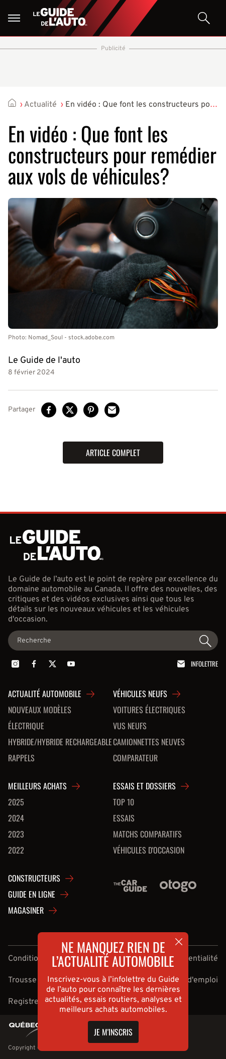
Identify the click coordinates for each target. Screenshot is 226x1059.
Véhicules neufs (140, 694)
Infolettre (196, 664)
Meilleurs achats (37, 786)
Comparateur (135, 758)
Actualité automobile (44, 694)
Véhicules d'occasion (148, 850)
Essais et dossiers (144, 786)
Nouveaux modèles (39, 710)
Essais (124, 818)
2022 (16, 850)
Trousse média (34, 980)
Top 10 (123, 802)
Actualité (40, 105)
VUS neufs (130, 726)
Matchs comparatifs (147, 834)
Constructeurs (34, 878)
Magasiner (26, 910)
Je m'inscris (113, 1032)
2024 (16, 818)
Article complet (113, 453)
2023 (16, 834)
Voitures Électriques (149, 710)
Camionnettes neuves (149, 742)
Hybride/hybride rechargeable (60, 742)
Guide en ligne (31, 894)
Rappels (21, 758)
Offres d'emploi (190, 980)
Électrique (26, 726)
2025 (16, 802)
